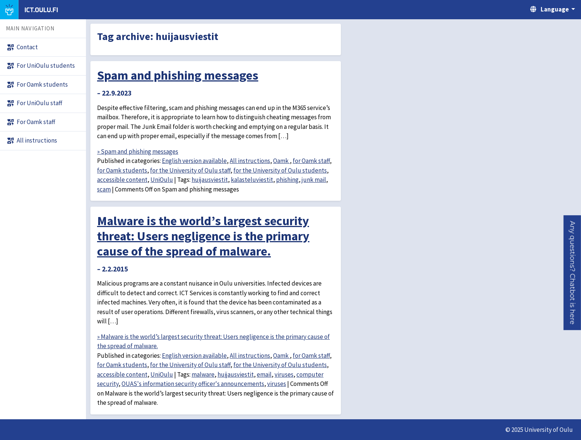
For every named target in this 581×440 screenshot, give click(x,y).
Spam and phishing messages (177, 75)
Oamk (281, 161)
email (264, 374)
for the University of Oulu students (280, 170)
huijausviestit (210, 180)
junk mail (314, 180)
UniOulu (161, 180)
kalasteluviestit (252, 180)
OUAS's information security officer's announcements (193, 384)
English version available (194, 161)
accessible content (122, 180)
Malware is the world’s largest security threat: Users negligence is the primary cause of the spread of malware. (203, 236)
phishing (287, 180)
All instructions (250, 161)
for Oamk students (122, 170)
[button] (572, 272)
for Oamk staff (311, 161)
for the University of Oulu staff (190, 170)
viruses (284, 374)
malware (203, 374)
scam (104, 189)
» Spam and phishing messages (137, 151)
